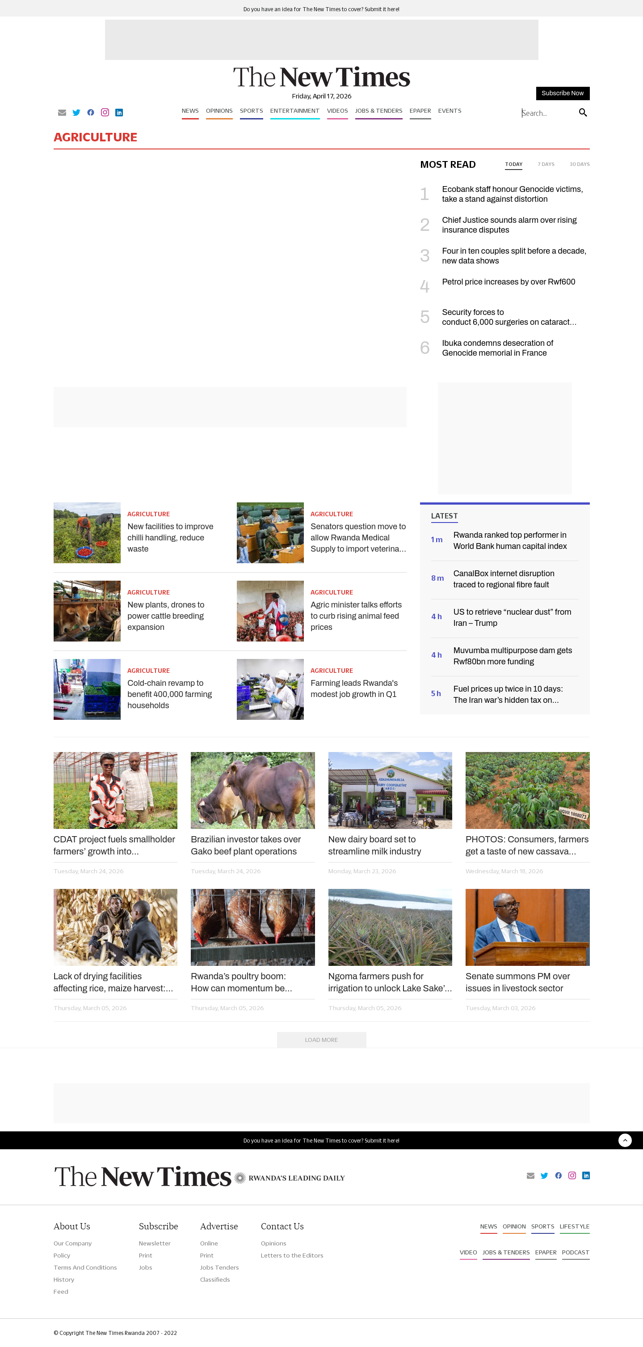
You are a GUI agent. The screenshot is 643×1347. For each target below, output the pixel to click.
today (513, 164)
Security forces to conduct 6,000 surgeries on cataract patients (495, 322)
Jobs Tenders (219, 1267)
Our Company (73, 1243)
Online (209, 1243)
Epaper (420, 110)
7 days (546, 164)
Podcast (576, 1252)
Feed (61, 1291)
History (64, 1279)
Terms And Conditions (85, 1267)
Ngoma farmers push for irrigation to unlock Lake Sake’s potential (389, 982)
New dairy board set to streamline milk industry (374, 845)
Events (450, 110)
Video (468, 1252)
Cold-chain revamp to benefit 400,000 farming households (169, 694)
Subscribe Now (563, 93)
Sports (251, 110)
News (190, 110)
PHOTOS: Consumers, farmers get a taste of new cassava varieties (527, 846)
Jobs (145, 1267)
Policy (62, 1255)
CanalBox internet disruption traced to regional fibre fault (504, 579)
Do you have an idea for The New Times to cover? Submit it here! (321, 9)
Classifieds (215, 1279)
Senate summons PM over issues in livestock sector (518, 982)
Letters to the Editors (292, 1255)
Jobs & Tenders (379, 110)
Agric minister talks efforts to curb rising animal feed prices (356, 616)
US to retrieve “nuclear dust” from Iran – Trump (513, 618)
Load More (321, 1039)
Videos (337, 110)
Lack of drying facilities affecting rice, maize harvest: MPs (110, 982)
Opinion (514, 1226)
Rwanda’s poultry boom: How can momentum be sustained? (238, 982)
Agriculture (148, 514)
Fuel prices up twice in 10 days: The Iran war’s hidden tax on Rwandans (508, 695)
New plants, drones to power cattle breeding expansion (165, 616)
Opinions (219, 110)
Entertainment (295, 110)
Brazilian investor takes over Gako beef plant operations (246, 845)
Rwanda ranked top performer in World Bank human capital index (510, 541)
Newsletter (155, 1243)
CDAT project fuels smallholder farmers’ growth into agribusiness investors (114, 846)
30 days (580, 164)
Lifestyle (575, 1226)
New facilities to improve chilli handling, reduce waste (170, 537)
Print (145, 1255)
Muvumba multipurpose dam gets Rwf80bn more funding (513, 656)
